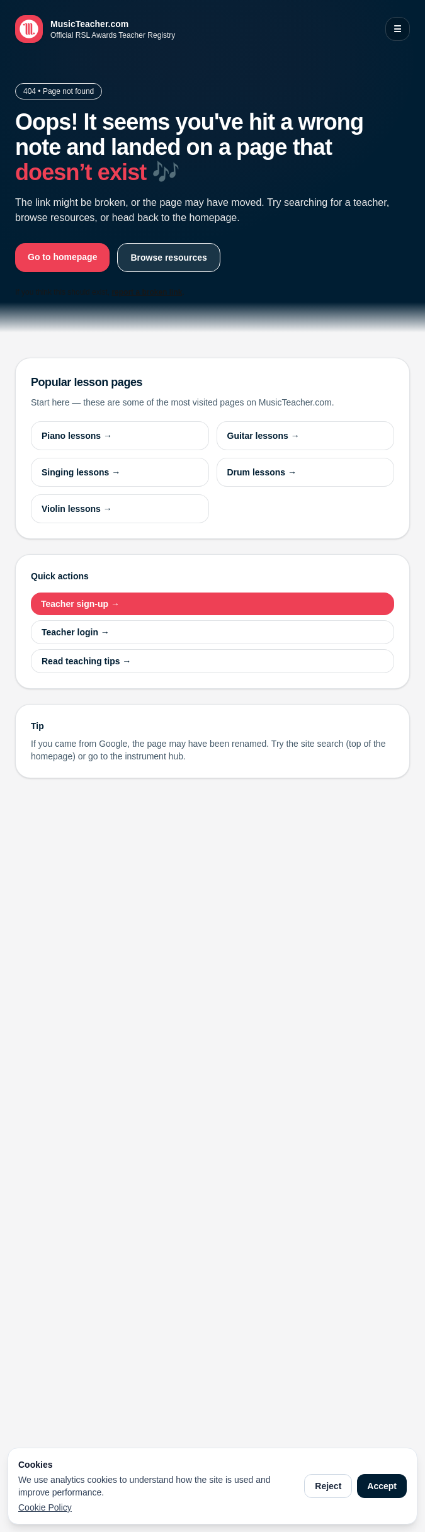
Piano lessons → (77, 436)
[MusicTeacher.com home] (95, 29)
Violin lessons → (77, 509)
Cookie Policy (45, 1507)
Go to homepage (62, 257)
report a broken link (146, 292)
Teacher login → (76, 632)
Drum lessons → (262, 472)
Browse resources (168, 257)
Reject (328, 1486)
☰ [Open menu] (398, 29)
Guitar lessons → (263, 436)
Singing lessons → (81, 472)
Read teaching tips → (86, 661)
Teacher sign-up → (80, 604)
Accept (382, 1486)
